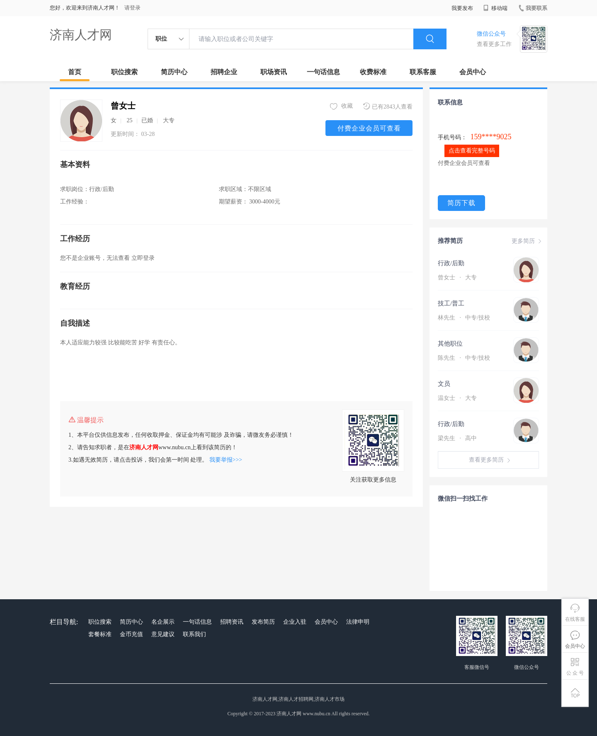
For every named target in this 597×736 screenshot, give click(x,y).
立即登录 (143, 258)
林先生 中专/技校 (464, 318)
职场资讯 (273, 71)
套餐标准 (100, 634)
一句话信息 (323, 71)
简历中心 (174, 71)
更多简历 (527, 241)
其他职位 (450, 343)
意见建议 (163, 634)
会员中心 (472, 71)
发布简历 (263, 622)
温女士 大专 (457, 398)
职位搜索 (124, 71)
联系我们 (194, 634)
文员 (444, 383)
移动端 (495, 8)
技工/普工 (451, 303)
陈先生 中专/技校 (464, 358)
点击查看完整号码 (472, 151)
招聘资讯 (231, 622)
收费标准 (373, 71)
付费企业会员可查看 (369, 128)
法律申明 (357, 622)
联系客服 (423, 71)
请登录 (132, 8)
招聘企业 (224, 71)
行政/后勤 (451, 263)
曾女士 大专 (457, 277)
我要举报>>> (226, 460)
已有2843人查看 (388, 106)
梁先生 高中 (457, 438)
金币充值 (131, 634)
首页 (74, 71)
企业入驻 (294, 622)
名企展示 (163, 622)
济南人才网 (81, 34)
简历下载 (461, 202)
